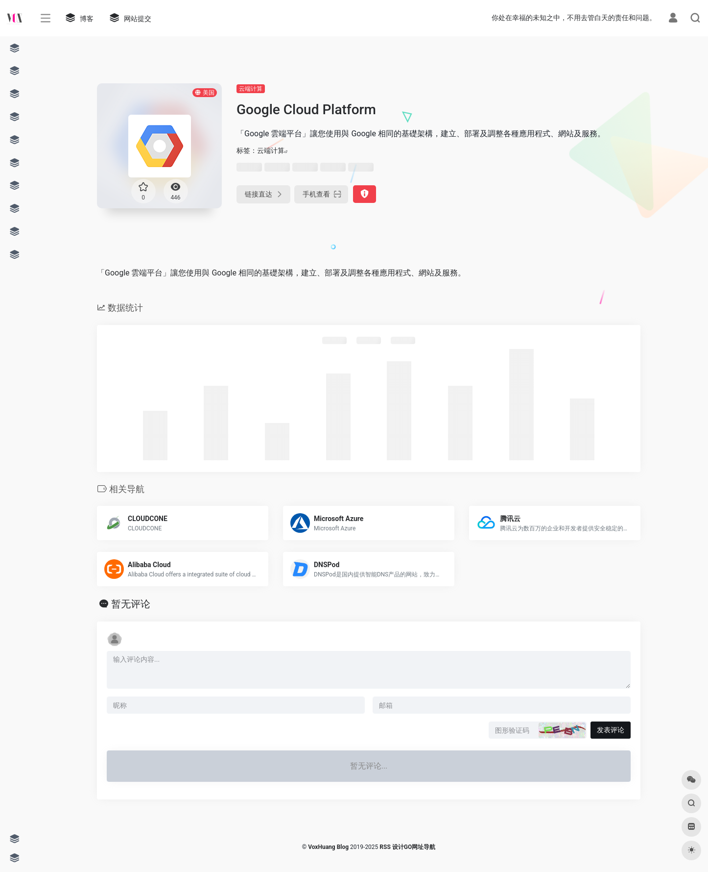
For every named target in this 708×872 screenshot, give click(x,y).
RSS (384, 847)
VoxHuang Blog (328, 847)
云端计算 (250, 88)
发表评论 (610, 730)
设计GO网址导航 (413, 847)
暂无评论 (130, 604)
